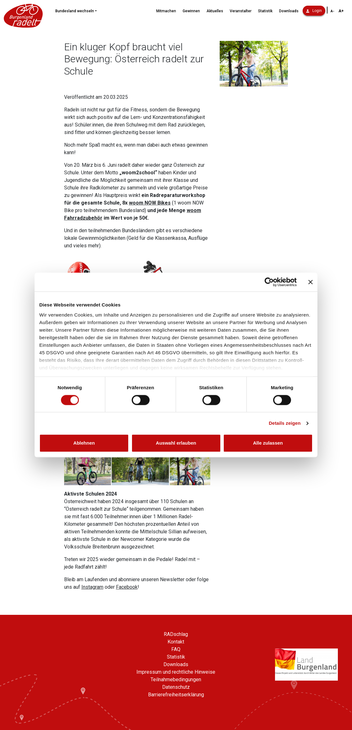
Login (314, 10)
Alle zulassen (268, 443)
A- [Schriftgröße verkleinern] (332, 11)
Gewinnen (191, 11)
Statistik (265, 11)
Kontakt (176, 642)
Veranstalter (240, 11)
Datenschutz (176, 687)
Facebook (127, 587)
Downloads (289, 11)
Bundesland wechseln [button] (74, 11)
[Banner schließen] (310, 282)
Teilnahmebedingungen (176, 679)
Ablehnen (84, 443)
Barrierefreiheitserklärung (176, 695)
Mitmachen (166, 11)
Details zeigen (284, 423)
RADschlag (176, 634)
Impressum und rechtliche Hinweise (175, 672)
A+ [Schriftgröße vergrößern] (341, 10)
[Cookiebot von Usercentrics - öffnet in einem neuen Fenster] (269, 282)
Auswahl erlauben (176, 443)
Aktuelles (214, 11)
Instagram (92, 587)
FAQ (175, 649)
